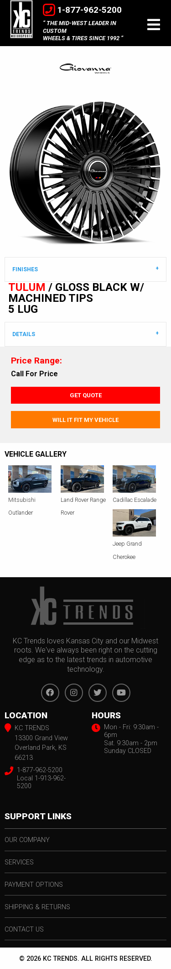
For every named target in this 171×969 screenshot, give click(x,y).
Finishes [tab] (25, 269)
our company (27, 840)
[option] (85, 173)
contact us (24, 929)
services (19, 862)
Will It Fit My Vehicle (85, 419)
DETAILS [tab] (23, 334)
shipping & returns (37, 907)
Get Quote (86, 395)
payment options (34, 885)
